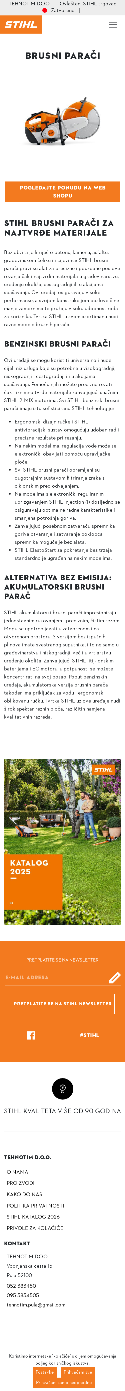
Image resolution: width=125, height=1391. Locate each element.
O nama (17, 1172)
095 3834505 (23, 1295)
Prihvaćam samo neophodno (64, 1383)
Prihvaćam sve (78, 1372)
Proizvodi (20, 1183)
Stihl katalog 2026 (33, 1217)
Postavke (45, 1372)
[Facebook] (31, 1035)
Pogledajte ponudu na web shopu (63, 191)
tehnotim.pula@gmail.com (36, 1305)
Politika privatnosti (35, 1206)
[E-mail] (63, 977)
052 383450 (21, 1286)
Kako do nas (24, 1194)
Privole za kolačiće (35, 1228)
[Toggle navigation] (113, 24)
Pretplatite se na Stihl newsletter (63, 1004)
